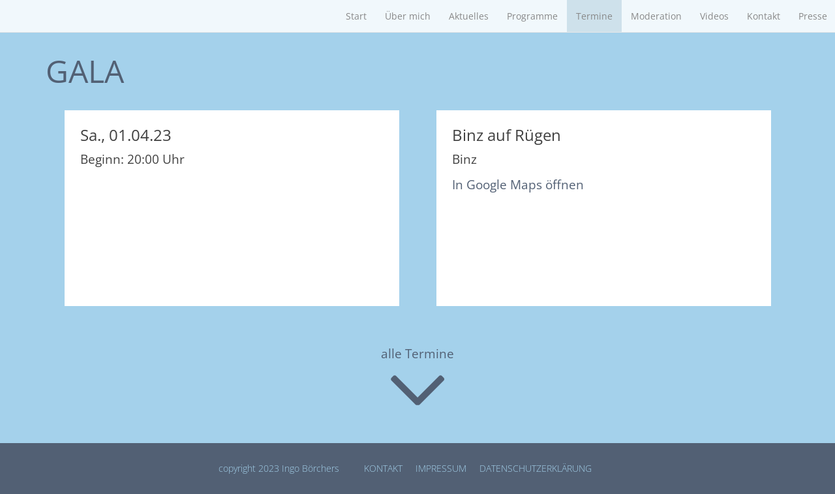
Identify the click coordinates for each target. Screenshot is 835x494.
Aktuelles (469, 16)
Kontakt (763, 16)
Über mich (408, 16)
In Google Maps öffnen (518, 184)
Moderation (656, 16)
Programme (532, 16)
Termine (594, 16)
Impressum (441, 468)
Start (356, 16)
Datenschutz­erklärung (535, 468)
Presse (812, 16)
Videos (714, 16)
